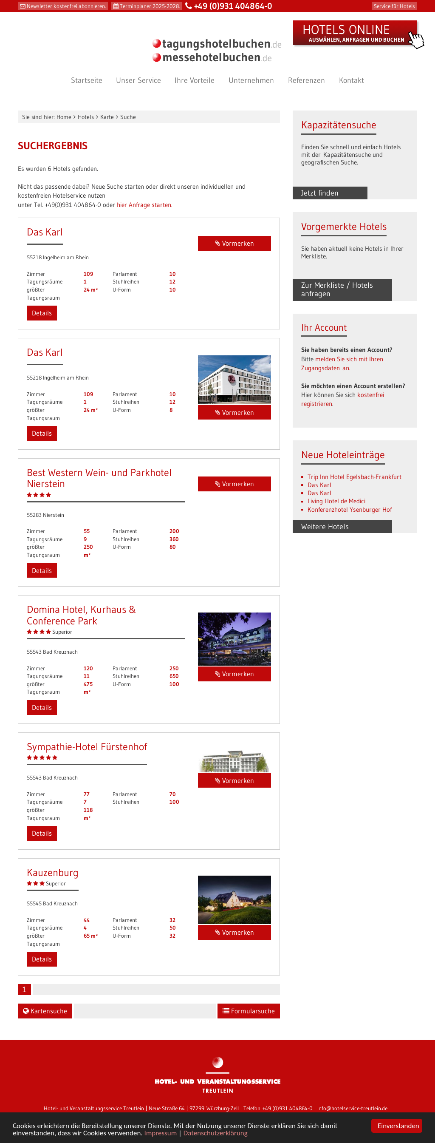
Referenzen (306, 80)
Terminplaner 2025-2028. (150, 6)
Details (42, 313)
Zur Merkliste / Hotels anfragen (337, 289)
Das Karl (45, 232)
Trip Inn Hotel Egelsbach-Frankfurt (354, 477)
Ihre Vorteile (195, 80)
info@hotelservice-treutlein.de (352, 1108)
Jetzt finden (320, 193)
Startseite (86, 80)
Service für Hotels (394, 6)
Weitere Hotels (325, 526)
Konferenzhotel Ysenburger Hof (350, 509)
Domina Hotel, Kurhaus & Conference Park (81, 615)
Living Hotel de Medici (336, 501)
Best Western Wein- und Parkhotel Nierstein (99, 478)
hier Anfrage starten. (144, 205)
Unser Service (138, 80)
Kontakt (351, 80)
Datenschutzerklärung (216, 1133)
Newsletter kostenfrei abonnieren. (66, 6)
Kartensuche (45, 1011)
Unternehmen (251, 80)
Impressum (160, 1133)
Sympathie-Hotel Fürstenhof (87, 746)
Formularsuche (249, 1011)
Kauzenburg (53, 872)
